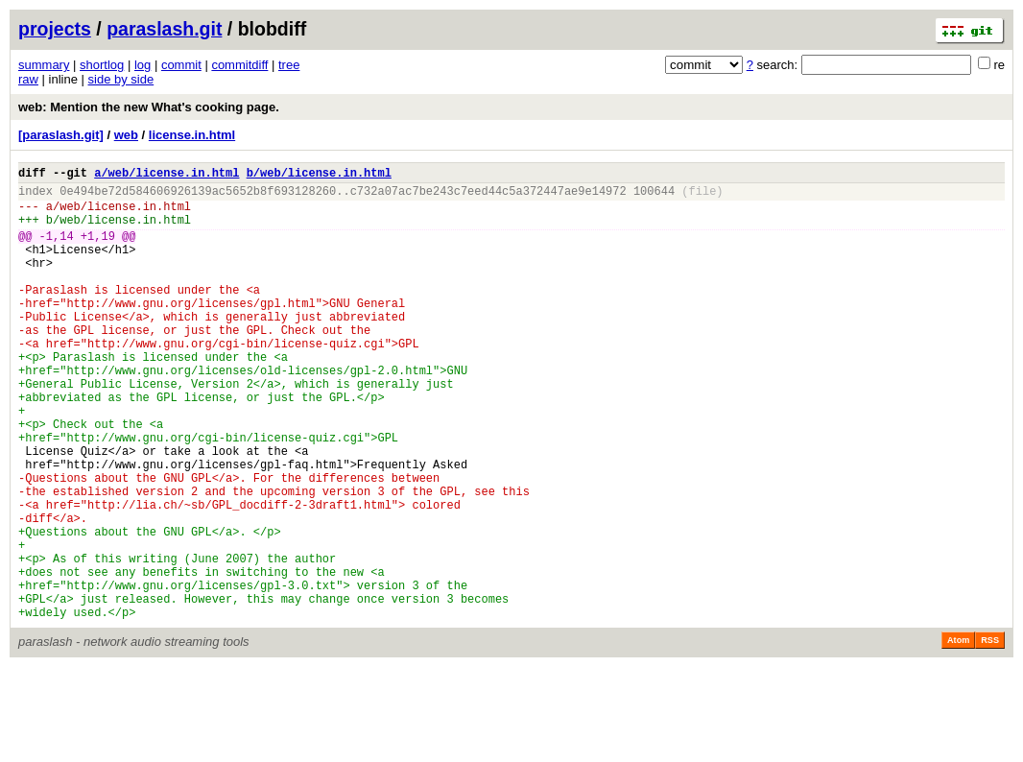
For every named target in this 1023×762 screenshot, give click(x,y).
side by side (121, 79)
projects (54, 28)
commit (181, 65)
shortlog (102, 65)
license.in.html (192, 135)
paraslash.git (164, 28)
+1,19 (98, 250)
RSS (990, 735)
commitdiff (239, 65)
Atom (958, 735)
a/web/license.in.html (166, 175)
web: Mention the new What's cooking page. (148, 107)
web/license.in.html (125, 214)
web (126, 135)
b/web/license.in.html (319, 175)
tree (288, 65)
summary (43, 65)
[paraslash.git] (61, 135)
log (142, 65)
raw (28, 79)
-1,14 (56, 250)
